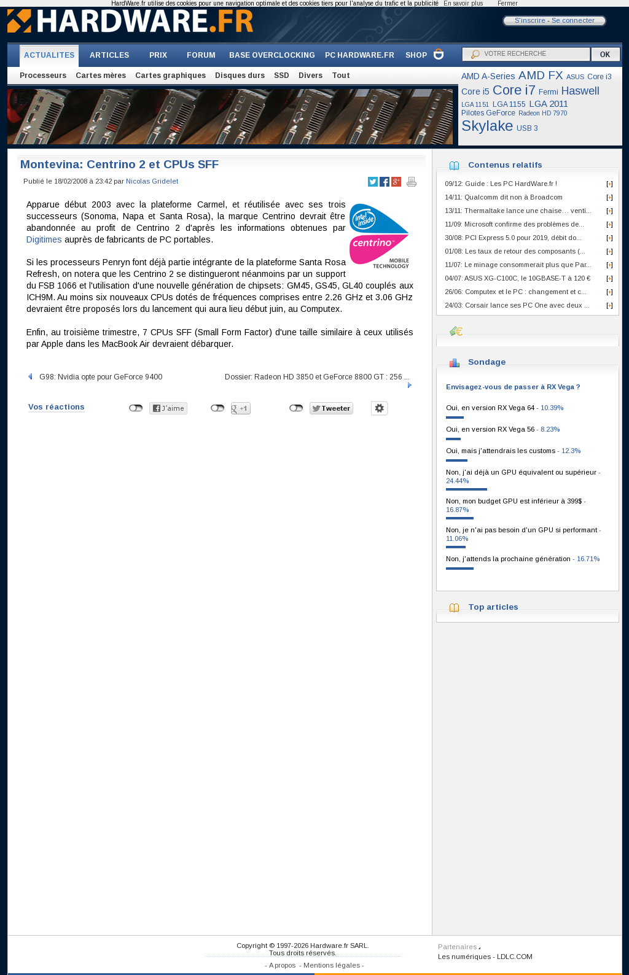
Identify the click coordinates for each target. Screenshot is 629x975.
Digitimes (44, 239)
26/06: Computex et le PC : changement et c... (516, 291)
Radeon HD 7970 (543, 113)
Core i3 (599, 76)
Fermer (508, 3)
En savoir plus (463, 3)
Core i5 (475, 91)
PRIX (158, 55)
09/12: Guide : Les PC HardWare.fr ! (501, 183)
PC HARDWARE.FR (359, 55)
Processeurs (43, 75)
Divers (310, 75)
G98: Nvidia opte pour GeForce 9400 (94, 377)
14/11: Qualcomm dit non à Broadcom (504, 197)
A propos (282, 965)
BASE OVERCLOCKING (272, 55)
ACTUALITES (49, 55)
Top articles (493, 607)
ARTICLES (109, 55)
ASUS (575, 76)
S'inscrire (530, 20)
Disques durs (240, 75)
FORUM (201, 55)
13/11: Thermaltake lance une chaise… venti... (518, 210)
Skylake (487, 125)
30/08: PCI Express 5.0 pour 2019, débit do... (513, 237)
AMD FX (540, 75)
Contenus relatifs (505, 164)
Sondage (487, 362)
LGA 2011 (548, 103)
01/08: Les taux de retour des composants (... (515, 251)
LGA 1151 (475, 104)
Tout (341, 75)
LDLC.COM (515, 956)
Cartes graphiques (170, 75)
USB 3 (527, 128)
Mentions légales (331, 965)
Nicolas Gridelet (152, 181)
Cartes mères (101, 75)
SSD (281, 75)
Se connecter (573, 20)
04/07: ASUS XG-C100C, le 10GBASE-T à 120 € (517, 278)
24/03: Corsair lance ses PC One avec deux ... (517, 305)
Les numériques (464, 956)
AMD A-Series (488, 76)
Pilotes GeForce (488, 113)
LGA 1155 (509, 104)
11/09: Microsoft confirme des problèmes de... (514, 224)
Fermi (548, 92)
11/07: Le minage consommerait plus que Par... (518, 264)
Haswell (580, 91)
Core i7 (514, 90)
